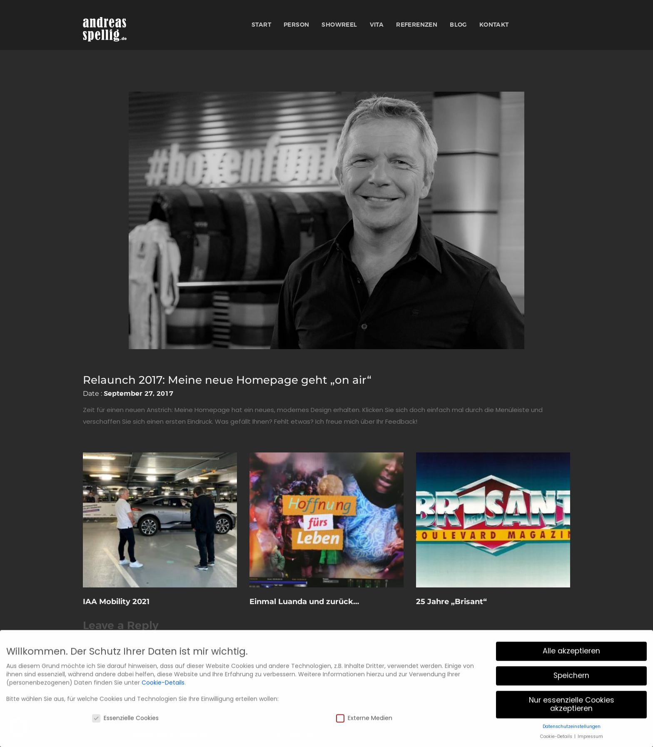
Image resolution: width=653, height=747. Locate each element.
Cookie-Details (163, 706)
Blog (458, 25)
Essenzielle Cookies (125, 742)
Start (261, 25)
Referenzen (416, 25)
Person (296, 25)
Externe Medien (364, 742)
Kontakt (494, 25)
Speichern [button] (571, 700)
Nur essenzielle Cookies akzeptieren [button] (571, 728)
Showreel (339, 25)
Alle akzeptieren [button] (571, 675)
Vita (377, 25)
